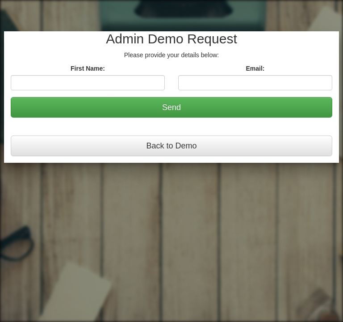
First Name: (88, 68)
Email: (255, 68)
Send (171, 107)
